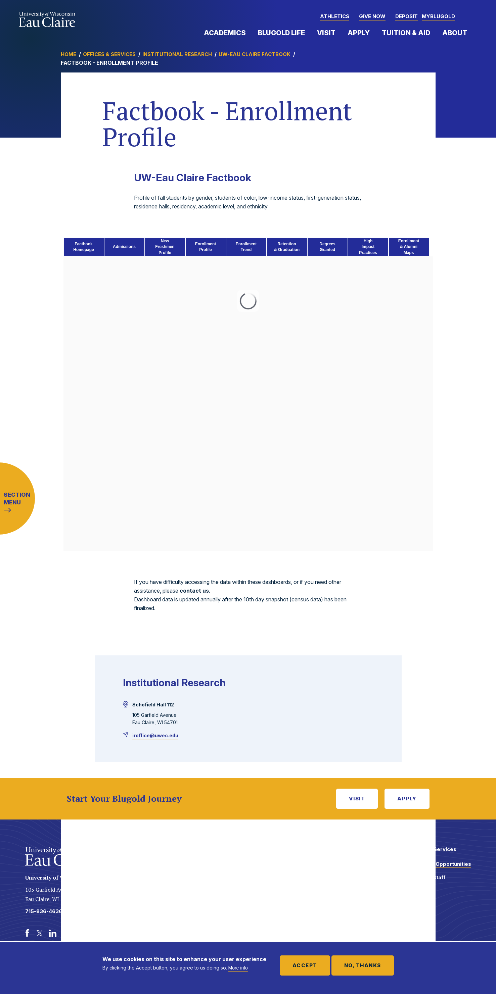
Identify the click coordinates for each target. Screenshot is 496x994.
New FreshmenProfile (164, 247)
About (454, 33)
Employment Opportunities (436, 864)
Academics (225, 33)
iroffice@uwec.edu (155, 735)
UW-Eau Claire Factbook (254, 54)
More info (238, 968)
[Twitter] (40, 933)
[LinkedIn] (52, 933)
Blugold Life (281, 33)
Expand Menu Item (249, 33)
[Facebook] (27, 933)
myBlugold (438, 16)
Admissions (124, 246)
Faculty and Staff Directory (424, 880)
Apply (359, 33)
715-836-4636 (43, 911)
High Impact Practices (368, 247)
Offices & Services (109, 54)
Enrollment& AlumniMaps (408, 247)
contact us (194, 590)
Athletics (334, 16)
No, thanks (362, 965)
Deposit (406, 16)
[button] (471, 16)
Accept (304, 965)
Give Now (372, 16)
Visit (326, 33)
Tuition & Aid (406, 33)
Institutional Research (177, 54)
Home (68, 54)
